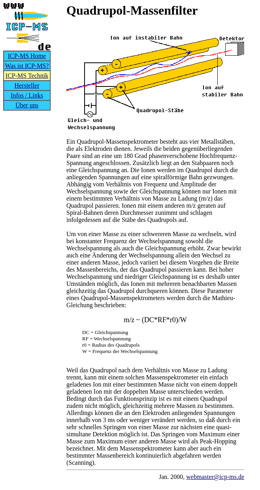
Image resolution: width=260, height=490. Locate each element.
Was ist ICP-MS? (27, 65)
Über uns (26, 105)
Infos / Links (27, 95)
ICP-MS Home (27, 56)
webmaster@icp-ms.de (215, 476)
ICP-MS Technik (27, 75)
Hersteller (26, 85)
